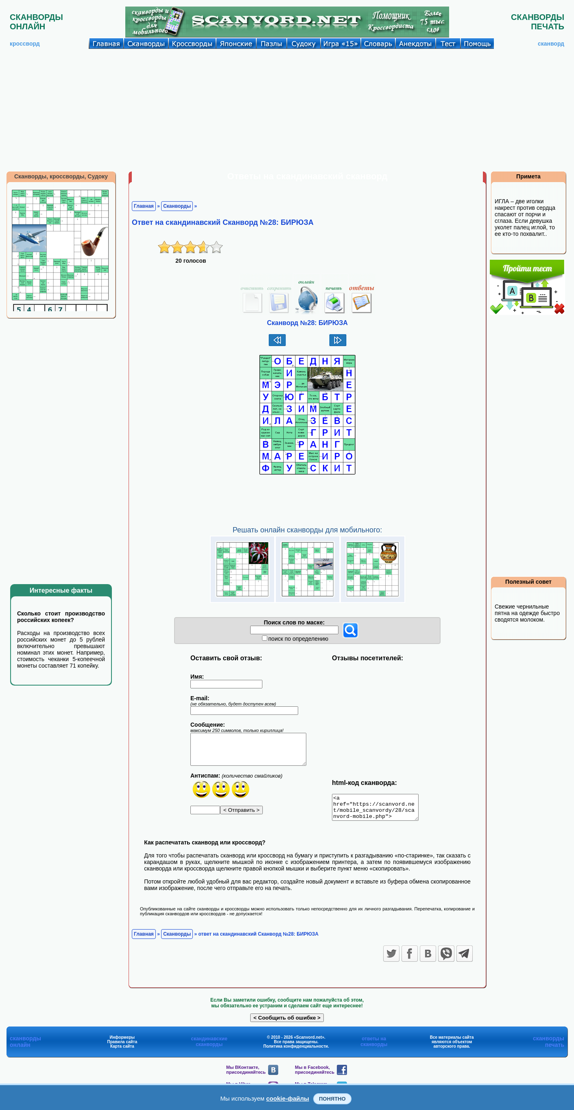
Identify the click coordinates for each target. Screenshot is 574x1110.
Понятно (332, 1099)
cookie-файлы (287, 1098)
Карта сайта (122, 1051)
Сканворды (177, 206)
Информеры (122, 1042)
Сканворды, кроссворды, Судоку (61, 176)
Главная (144, 206)
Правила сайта (122, 1046)
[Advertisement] (287, 110)
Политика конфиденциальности (295, 1051)
